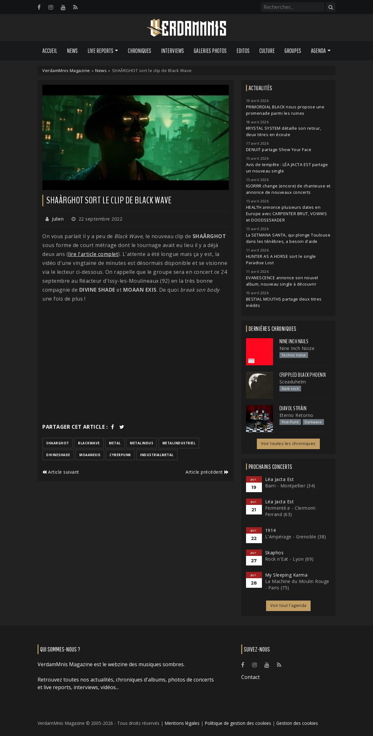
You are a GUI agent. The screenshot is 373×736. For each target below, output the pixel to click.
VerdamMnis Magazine (66, 70)
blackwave (89, 443)
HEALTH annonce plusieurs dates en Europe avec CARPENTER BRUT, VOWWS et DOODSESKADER (286, 214)
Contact (250, 677)
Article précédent (207, 472)
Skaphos (274, 553)
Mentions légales (182, 723)
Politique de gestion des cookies (238, 723)
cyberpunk (120, 455)
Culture (267, 50)
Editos (243, 50)
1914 (270, 530)
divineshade (58, 455)
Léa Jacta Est (279, 479)
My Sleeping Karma (286, 575)
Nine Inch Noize (297, 348)
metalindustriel (179, 443)
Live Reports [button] (100, 50)
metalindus (141, 443)
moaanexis (90, 455)
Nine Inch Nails (294, 341)
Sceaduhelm (292, 382)
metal (115, 443)
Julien (58, 219)
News (72, 50)
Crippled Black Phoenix (302, 375)
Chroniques (139, 50)
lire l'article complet (93, 254)
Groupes (293, 50)
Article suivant (60, 472)
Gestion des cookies (297, 723)
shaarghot (57, 443)
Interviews (172, 50)
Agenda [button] (318, 50)
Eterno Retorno (296, 415)
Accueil (49, 50)
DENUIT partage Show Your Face (279, 149)
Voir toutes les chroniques (288, 443)
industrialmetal (157, 455)
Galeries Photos (210, 50)
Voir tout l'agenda (288, 605)
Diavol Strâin (293, 408)
